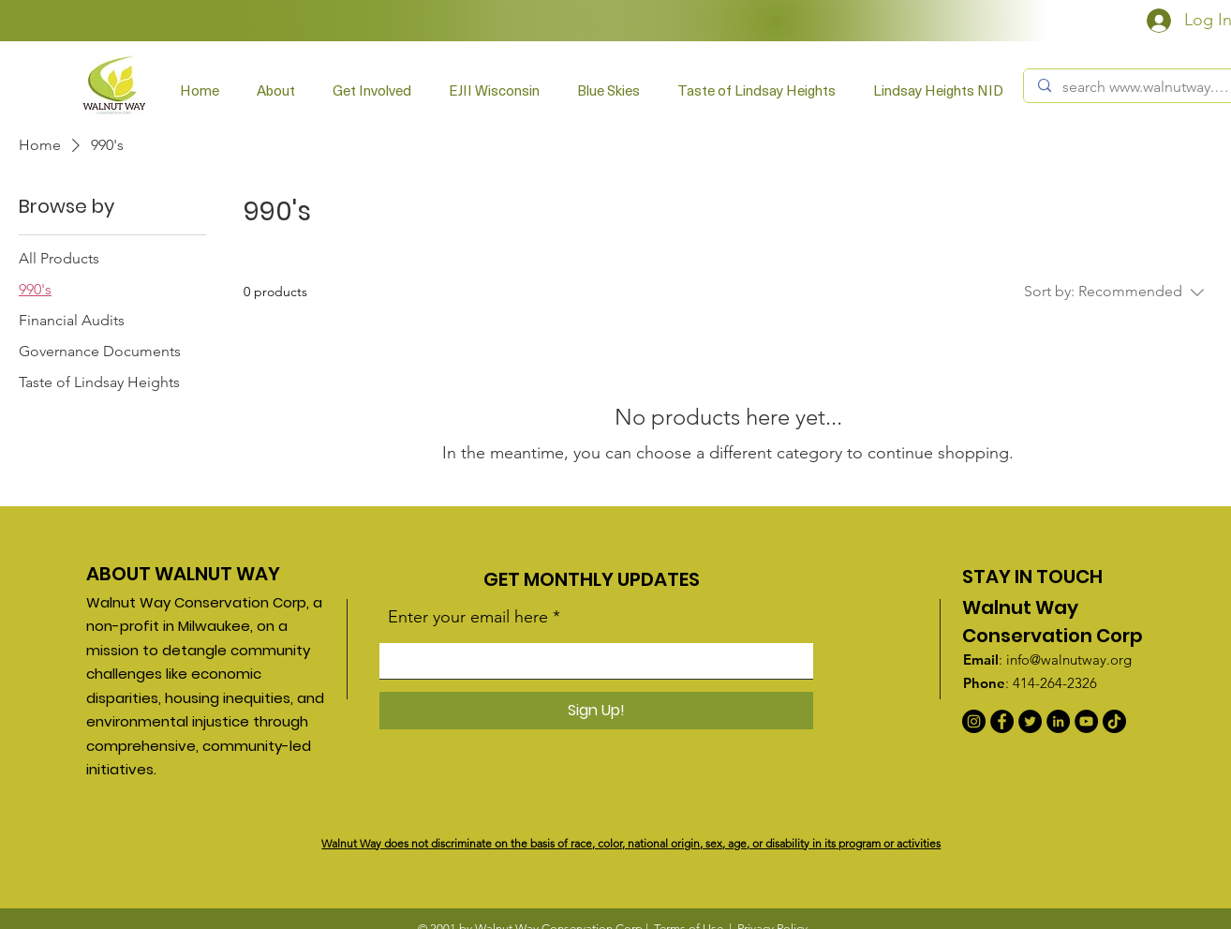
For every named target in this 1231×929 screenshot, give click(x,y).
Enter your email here (468, 616)
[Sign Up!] (596, 710)
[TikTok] (1114, 721)
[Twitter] (1030, 721)
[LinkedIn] (1058, 721)
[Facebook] (1002, 721)
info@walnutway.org (1069, 659)
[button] (372, 90)
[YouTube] (1086, 721)
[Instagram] (974, 721)
